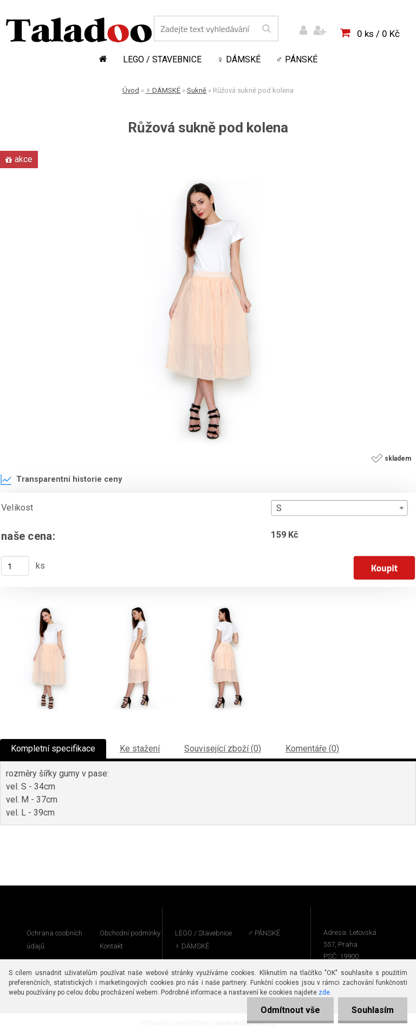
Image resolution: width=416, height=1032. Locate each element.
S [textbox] (279, 508)
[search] (266, 28)
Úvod (130, 90)
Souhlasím (373, 1010)
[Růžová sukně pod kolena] (208, 175)
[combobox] (339, 508)
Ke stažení (140, 748)
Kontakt (111, 946)
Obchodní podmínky (130, 933)
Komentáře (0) (312, 748)
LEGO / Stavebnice (162, 59)
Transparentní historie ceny (61, 480)
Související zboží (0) (222, 748)
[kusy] (15, 566)
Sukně (196, 90)
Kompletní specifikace (53, 748)
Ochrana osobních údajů (54, 939)
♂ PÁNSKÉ (296, 59)
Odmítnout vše (290, 1010)
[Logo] (78, 30)
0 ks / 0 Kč (378, 33)
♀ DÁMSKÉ (239, 59)
